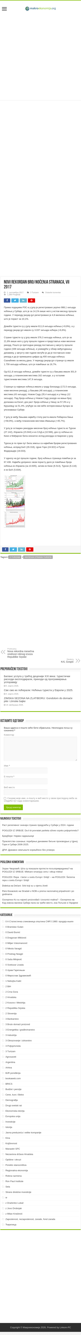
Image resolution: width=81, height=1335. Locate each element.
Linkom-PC (65, 1327)
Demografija (11, 1100)
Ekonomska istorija (14, 1111)
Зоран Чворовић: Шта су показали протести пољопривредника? (35, 868)
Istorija (8, 1127)
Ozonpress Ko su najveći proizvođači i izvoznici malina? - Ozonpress (36, 899)
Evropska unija (12, 1116)
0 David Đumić (12, 932)
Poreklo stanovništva (15, 1165)
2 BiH (8, 986)
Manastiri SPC (12, 1148)
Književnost (11, 1143)
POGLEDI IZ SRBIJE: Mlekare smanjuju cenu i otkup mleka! (32, 871)
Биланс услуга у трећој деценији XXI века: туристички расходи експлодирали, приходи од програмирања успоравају (37, 679)
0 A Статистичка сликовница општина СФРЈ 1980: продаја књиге (39, 921)
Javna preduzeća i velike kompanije (23, 1132)
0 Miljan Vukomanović (16, 943)
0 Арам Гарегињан (15, 970)
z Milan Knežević (14, 1213)
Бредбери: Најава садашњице (18, 836)
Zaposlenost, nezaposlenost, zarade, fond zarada (30, 1219)
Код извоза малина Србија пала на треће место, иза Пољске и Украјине (40, 902)
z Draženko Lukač (14, 1203)
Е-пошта (9, 776)
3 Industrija (11, 1035)
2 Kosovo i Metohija (15, 1002)
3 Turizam (34, 292)
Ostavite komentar (53, 292)
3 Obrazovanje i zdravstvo (18, 1040)
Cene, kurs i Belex (14, 1094)
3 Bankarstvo (12, 1019)
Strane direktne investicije (18, 1192)
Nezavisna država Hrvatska (19, 1154)
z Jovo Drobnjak (13, 1208)
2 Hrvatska (10, 997)
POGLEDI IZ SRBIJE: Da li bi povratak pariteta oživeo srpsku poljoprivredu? (40, 830)
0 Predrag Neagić (14, 954)
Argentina (10, 1062)
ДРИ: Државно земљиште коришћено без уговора (28, 850)
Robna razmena (13, 1176)
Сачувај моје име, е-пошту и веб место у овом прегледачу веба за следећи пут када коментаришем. (40, 799)
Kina (7, 1138)
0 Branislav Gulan (14, 927)
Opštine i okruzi (13, 1159)
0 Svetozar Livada (14, 964)
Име (7, 765)
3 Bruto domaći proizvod (17, 1024)
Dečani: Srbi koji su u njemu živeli (31, 885)
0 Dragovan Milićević (15, 937)
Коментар (9, 734)
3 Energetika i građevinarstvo (20, 1029)
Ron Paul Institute (14, 1181)
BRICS (8, 1084)
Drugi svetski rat (13, 1105)
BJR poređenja (12, 1073)
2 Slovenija (11, 1013)
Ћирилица (10, 1224)
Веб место (9, 787)
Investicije (10, 1121)
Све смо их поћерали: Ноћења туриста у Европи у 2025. (38, 690)
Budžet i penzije (13, 1089)
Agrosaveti (10, 1056)
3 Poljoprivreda (13, 1046)
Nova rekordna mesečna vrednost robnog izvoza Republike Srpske (25, 653)
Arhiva (8, 1067)
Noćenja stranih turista (38, 557)
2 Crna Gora (11, 992)
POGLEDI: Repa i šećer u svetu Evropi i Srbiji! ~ (26, 877)
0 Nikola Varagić (13, 948)
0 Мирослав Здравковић (18, 975)
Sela (7, 1186)
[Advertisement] (40, 56)
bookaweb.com (13, 1078)
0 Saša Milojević (13, 959)
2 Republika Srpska (15, 1008)
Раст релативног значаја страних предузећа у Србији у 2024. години (38, 825)
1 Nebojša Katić (13, 981)
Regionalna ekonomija (16, 1170)
